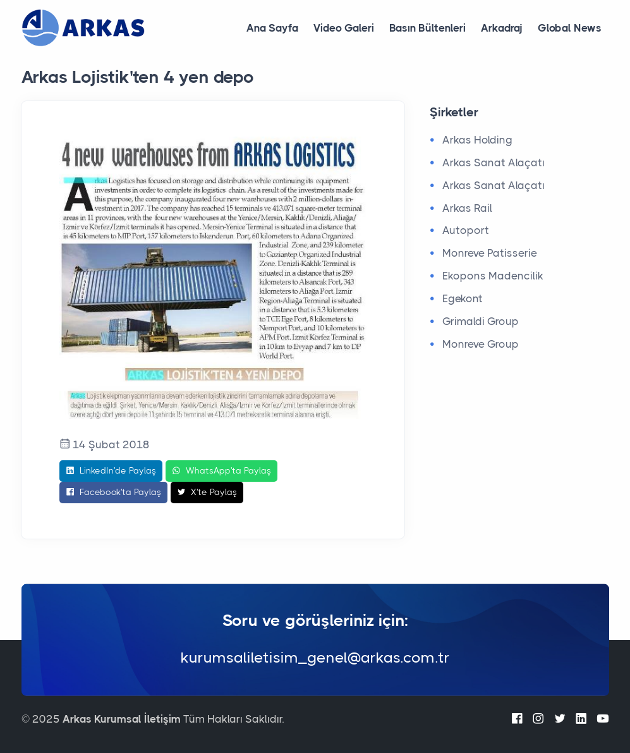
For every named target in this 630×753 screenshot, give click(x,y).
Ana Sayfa (272, 27)
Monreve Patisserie (489, 253)
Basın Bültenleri (427, 27)
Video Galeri (343, 27)
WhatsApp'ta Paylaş (221, 471)
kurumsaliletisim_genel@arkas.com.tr (315, 657)
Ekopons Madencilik (492, 275)
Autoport (465, 230)
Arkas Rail (467, 208)
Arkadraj (502, 27)
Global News (570, 27)
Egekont (462, 298)
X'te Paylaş (207, 492)
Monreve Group (480, 344)
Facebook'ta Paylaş (113, 492)
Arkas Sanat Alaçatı (493, 162)
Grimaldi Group (480, 321)
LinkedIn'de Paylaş (111, 471)
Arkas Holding (477, 139)
